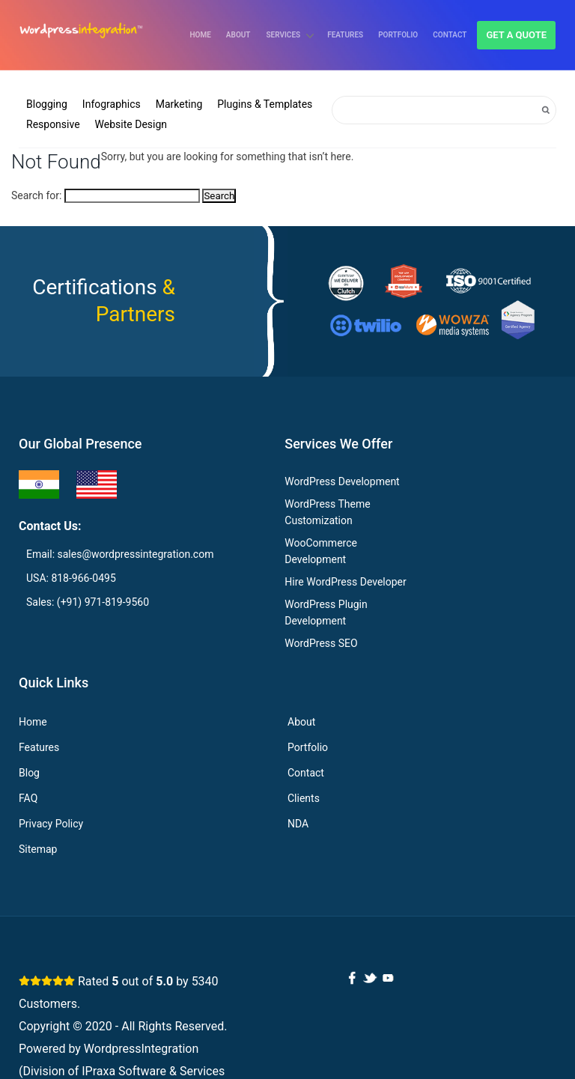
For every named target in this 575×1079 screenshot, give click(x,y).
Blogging (46, 104)
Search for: (36, 195)
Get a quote (516, 34)
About (238, 35)
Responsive (53, 124)
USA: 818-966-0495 (71, 578)
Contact (449, 35)
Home (199, 35)
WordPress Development (342, 481)
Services (284, 35)
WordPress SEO (321, 643)
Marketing (179, 104)
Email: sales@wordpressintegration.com (119, 554)
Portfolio (398, 35)
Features (345, 35)
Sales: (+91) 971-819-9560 (87, 602)
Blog (29, 773)
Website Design (131, 124)
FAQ (28, 798)
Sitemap (38, 849)
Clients (304, 798)
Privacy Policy (51, 824)
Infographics (111, 104)
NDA (298, 824)
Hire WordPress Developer (345, 582)
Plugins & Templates (264, 104)
